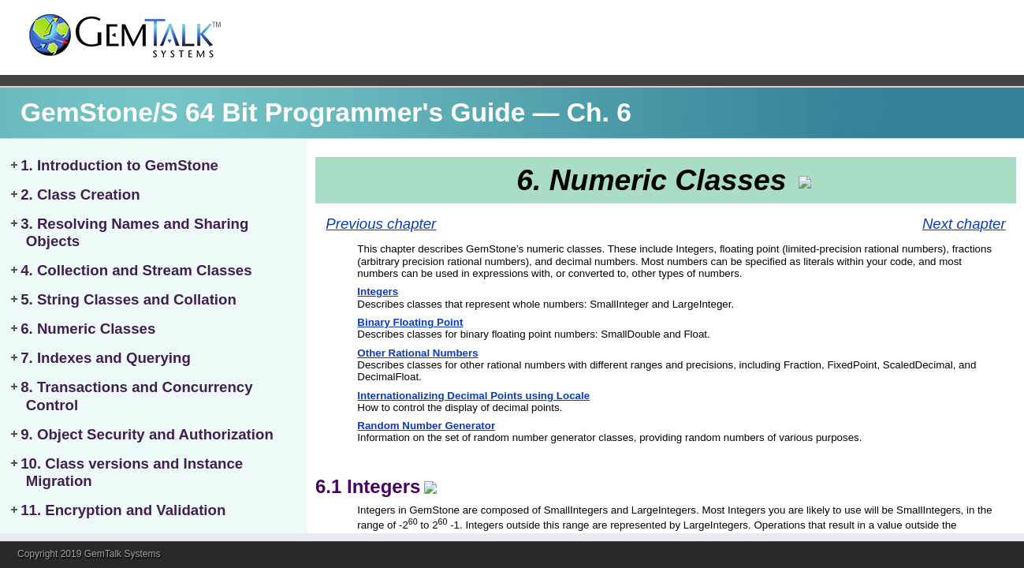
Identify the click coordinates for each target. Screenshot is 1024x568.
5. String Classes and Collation (128, 299)
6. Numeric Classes (87, 328)
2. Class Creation (80, 194)
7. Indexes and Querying (105, 357)
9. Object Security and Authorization (147, 434)
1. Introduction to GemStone (119, 165)
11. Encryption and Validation (122, 510)
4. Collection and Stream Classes (135, 270)
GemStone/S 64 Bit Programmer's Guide (273, 112)
